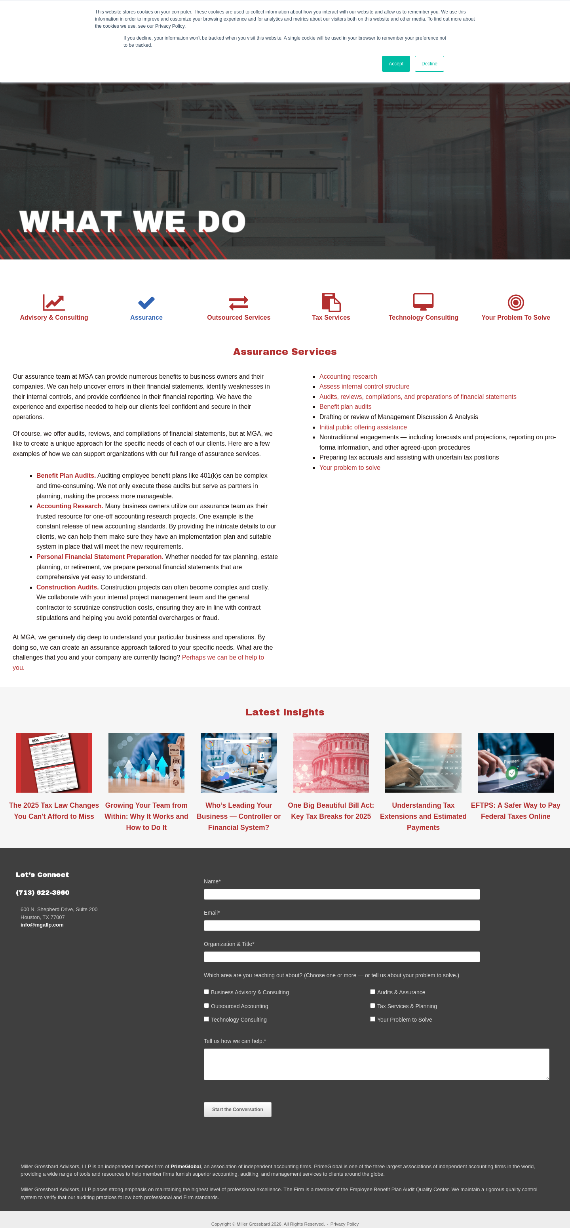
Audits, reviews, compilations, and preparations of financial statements (418, 396)
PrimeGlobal (186, 1166)
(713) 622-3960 (42, 892)
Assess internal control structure (364, 386)
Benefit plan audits (345, 406)
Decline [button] (429, 64)
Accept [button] (396, 64)
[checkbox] (380, 1008)
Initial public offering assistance (363, 427)
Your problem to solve (349, 467)
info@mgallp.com (42, 925)
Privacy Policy (345, 1224)
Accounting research (348, 376)
